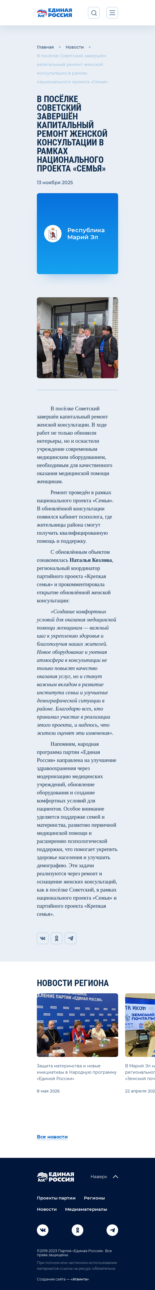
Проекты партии (56, 1198)
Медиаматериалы (86, 1209)
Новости (75, 47)
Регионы (94, 1198)
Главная (45, 47)
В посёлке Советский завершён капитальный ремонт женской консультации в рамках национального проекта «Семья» (72, 68)
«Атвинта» (79, 1279)
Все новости (52, 1137)
